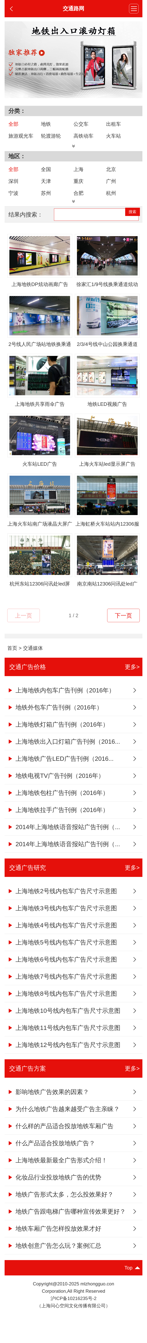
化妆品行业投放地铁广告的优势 (54, 1186)
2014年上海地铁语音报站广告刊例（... (63, 836)
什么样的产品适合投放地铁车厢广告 (60, 1135)
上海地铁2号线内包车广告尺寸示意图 (62, 900)
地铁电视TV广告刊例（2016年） (55, 785)
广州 (111, 186)
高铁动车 (83, 136)
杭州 (111, 198)
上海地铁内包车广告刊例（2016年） (61, 699)
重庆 (78, 186)
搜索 (127, 224)
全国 (46, 174)
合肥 (78, 198)
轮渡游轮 (51, 136)
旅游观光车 (20, 136)
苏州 (46, 198)
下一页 (123, 625)
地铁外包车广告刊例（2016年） (55, 717)
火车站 (113, 136)
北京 (111, 174)
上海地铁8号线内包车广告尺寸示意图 (62, 1003)
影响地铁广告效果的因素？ (48, 1101)
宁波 (13, 198)
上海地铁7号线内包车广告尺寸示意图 (62, 986)
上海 (78, 174)
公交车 (81, 124)
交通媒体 (33, 658)
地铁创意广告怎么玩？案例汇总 (54, 1255)
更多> (132, 676)
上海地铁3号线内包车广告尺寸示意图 (62, 917)
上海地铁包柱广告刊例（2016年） (58, 802)
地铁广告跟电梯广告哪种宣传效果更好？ (66, 1221)
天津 (46, 186)
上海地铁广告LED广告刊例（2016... (60, 768)
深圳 (13, 186)
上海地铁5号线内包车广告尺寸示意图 (62, 952)
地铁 (46, 124)
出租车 (113, 124)
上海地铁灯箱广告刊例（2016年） (58, 734)
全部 (13, 124)
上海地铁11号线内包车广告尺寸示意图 (63, 1037)
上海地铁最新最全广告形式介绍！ (57, 1169)
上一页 (23, 625)
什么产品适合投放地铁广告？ (51, 1152)
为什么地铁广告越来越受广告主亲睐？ (63, 1118)
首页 (12, 658)
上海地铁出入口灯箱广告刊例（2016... (63, 751)
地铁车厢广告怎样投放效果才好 (54, 1238)
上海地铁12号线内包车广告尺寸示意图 (63, 1054)
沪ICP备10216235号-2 (73, 1308)
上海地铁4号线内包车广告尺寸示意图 (62, 934)
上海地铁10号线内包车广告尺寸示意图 (63, 1020)
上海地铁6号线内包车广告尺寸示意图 (62, 969)
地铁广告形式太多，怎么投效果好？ (60, 1204)
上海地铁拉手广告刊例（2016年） (58, 819)
